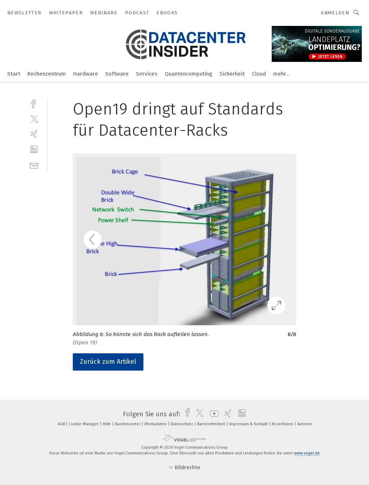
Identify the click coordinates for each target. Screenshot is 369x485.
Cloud (259, 74)
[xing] (34, 134)
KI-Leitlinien (283, 424)
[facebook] (34, 103)
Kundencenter (128, 424)
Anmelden (335, 13)
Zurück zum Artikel (108, 362)
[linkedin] (34, 149)
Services (146, 74)
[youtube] (212, 414)
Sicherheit (232, 74)
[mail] (34, 164)
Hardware (85, 74)
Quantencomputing (188, 74)
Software (117, 74)
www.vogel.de (307, 453)
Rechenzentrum (46, 74)
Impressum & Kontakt (249, 424)
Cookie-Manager (84, 424)
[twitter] (34, 118)
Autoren (304, 424)
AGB (62, 424)
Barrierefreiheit (211, 424)
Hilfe (107, 424)
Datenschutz (182, 424)
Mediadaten (156, 424)
